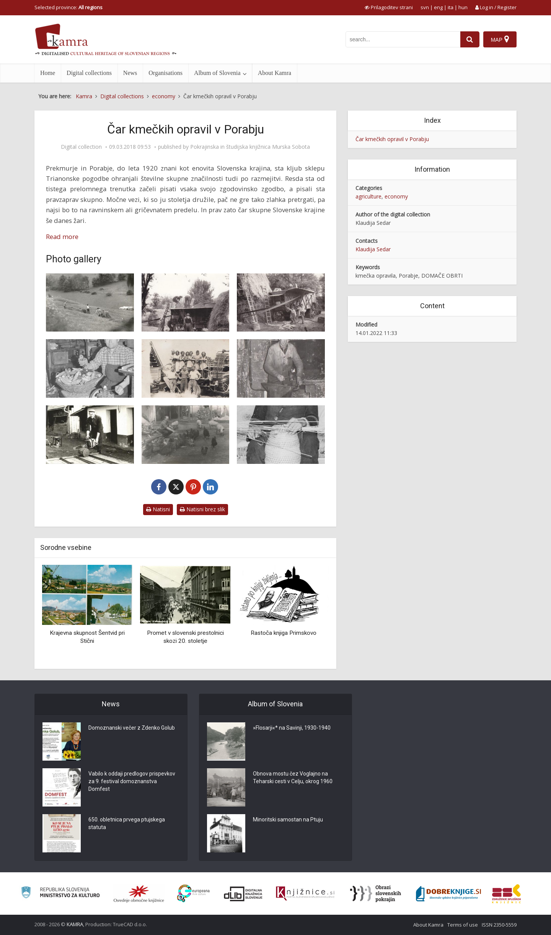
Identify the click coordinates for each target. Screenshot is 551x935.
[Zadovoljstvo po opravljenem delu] (186, 368)
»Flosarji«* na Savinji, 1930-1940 (292, 728)
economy (396, 196)
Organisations (165, 73)
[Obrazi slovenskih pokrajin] (375, 893)
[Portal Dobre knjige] (448, 893)
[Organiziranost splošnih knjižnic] (139, 893)
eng (438, 7)
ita (450, 7)
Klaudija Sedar (373, 249)
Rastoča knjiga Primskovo (283, 632)
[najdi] (469, 39)
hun (463, 7)
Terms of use (462, 924)
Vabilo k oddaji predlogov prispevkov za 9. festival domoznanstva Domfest (131, 781)
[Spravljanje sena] (90, 302)
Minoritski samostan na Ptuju (288, 820)
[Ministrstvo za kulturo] (60, 893)
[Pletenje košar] (281, 434)
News (130, 73)
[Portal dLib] (243, 893)
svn (425, 7)
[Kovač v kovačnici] (281, 368)
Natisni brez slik (202, 509)
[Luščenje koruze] (90, 368)
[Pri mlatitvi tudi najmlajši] (281, 302)
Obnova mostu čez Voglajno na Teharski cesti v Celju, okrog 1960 (293, 778)
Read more (62, 236)
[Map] (500, 39)
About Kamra (275, 73)
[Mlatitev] (186, 302)
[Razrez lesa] (90, 434)
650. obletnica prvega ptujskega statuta (126, 824)
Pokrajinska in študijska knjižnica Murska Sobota (250, 146)
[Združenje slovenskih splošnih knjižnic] (305, 893)
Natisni (158, 509)
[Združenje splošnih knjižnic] (506, 893)
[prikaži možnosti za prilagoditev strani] (389, 7)
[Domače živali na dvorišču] (186, 434)
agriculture (368, 196)
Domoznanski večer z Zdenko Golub (131, 728)
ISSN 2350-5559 (499, 924)
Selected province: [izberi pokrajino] (68, 7)
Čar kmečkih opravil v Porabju (392, 139)
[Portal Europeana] (193, 893)
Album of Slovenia (217, 73)
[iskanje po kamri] (403, 39)
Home (47, 73)
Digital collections (89, 73)
